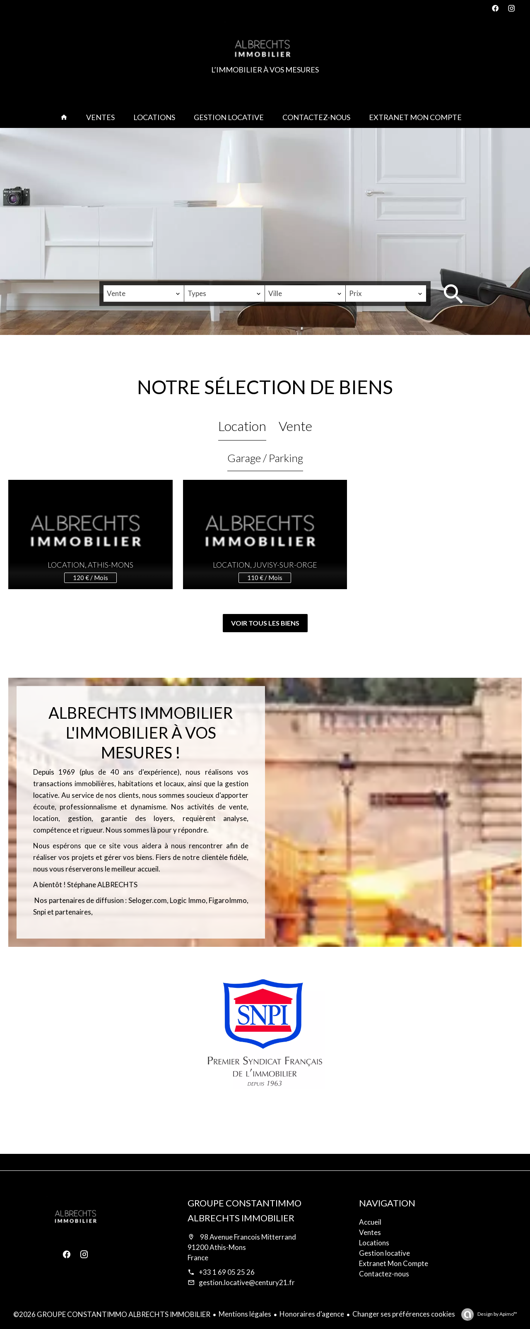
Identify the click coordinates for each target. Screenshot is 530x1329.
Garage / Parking (265, 458)
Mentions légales (245, 1314)
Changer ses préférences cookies (403, 1314)
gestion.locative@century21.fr (247, 1282)
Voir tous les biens (265, 623)
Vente (295, 426)
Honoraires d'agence (311, 1314)
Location (242, 426)
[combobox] (144, 293)
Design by (497, 1314)
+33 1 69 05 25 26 (227, 1272)
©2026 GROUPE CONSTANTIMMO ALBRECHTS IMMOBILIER (111, 1314)
